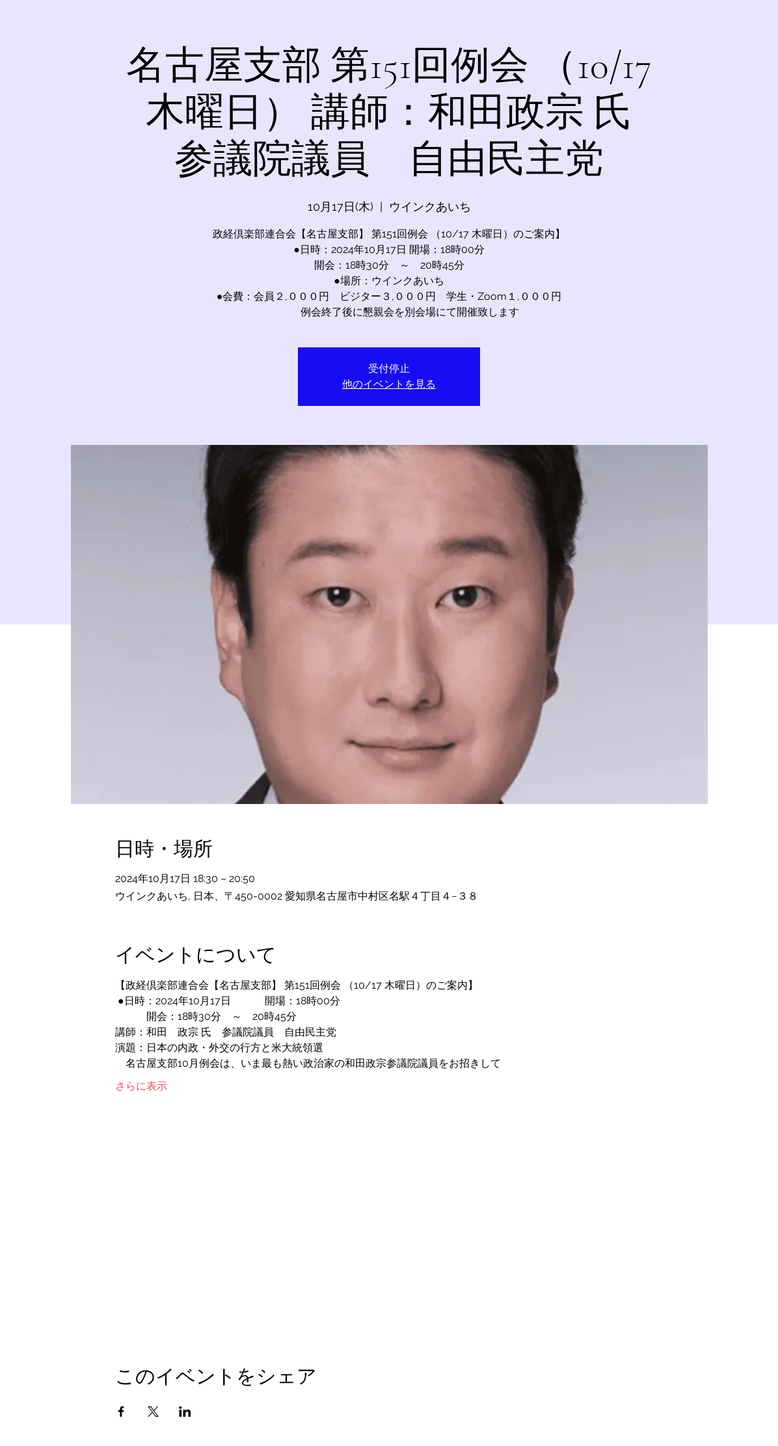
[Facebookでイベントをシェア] (121, 1411)
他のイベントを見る (389, 384)
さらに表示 (141, 1086)
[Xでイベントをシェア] (153, 1411)
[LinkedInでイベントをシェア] (185, 1411)
